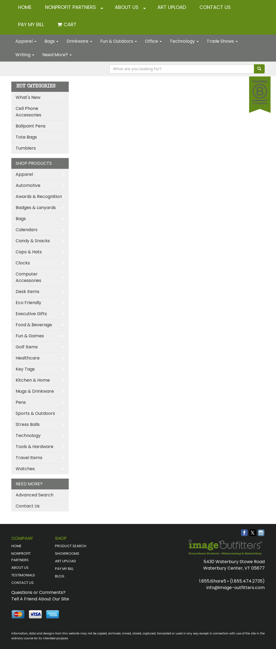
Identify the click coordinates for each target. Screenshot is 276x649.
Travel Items (29, 458)
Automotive (28, 185)
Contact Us (28, 506)
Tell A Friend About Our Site (40, 599)
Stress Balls (28, 424)
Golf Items (27, 347)
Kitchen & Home (33, 380)
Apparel (25, 41)
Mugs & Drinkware (35, 391)
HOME (25, 7)
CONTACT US (215, 7)
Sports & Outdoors (35, 413)
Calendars (26, 230)
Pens (21, 402)
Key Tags (25, 369)
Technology (184, 41)
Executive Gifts (31, 314)
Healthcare (28, 358)
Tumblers (26, 148)
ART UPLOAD (171, 7)
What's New (28, 97)
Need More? (57, 55)
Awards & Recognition (39, 196)
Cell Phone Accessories (28, 111)
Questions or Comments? (38, 592)
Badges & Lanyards (36, 207)
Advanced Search (34, 495)
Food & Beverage (34, 325)
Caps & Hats (29, 252)
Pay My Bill (31, 24)
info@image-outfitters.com (235, 587)
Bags (51, 41)
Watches (25, 469)
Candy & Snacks (33, 241)
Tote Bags (26, 137)
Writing (24, 55)
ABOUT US (127, 7)
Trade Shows (222, 41)
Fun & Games (30, 336)
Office (153, 41)
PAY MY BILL (64, 568)
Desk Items (27, 291)
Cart (70, 24)
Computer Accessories (28, 277)
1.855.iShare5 (212, 581)
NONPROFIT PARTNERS (70, 7)
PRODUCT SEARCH (70, 546)
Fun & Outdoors (118, 41)
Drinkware (79, 41)
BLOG (59, 576)
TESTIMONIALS (23, 575)
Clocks (23, 263)
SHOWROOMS (67, 553)
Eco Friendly (28, 303)
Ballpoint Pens (31, 126)
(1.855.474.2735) (247, 581)
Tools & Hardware (34, 446)
